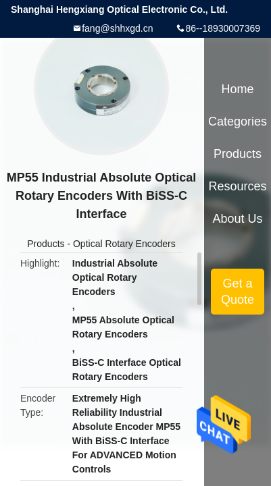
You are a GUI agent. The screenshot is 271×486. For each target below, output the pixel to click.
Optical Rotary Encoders (124, 243)
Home (238, 89)
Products (45, 243)
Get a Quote (237, 291)
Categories (237, 121)
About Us (238, 218)
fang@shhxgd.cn (117, 28)
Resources (238, 186)
